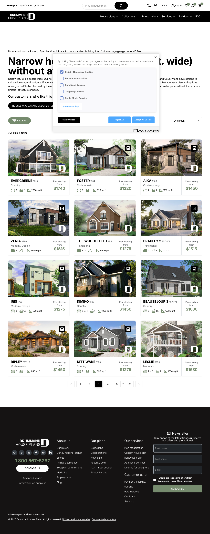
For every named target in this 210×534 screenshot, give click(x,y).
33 (129, 384)
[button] (64, 159)
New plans (97, 457)
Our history (63, 447)
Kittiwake (86, 362)
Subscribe (177, 488)
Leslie (148, 362)
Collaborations (99, 452)
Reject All (119, 120)
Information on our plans (32, 483)
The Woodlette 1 (92, 241)
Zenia (16, 241)
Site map (129, 501)
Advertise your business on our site (26, 514)
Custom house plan (135, 452)
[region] (106, 92)
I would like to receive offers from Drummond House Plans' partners (175, 479)
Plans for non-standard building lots (78, 51)
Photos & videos (100, 472)
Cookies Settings (71, 106)
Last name (161, 458)
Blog (59, 482)
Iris (14, 301)
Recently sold (98, 462)
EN (163, 5)
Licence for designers (136, 467)
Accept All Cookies (143, 120)
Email (158, 469)
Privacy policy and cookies (76, 519)
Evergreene (21, 181)
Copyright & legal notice (104, 519)
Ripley (16, 362)
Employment (64, 477)
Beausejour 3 (155, 301)
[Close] (155, 57)
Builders (185, 16)
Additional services (135, 462)
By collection (47, 51)
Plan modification (133, 447)
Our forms (130, 496)
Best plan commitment (69, 467)
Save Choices (69, 120)
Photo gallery (150, 16)
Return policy (131, 491)
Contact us (32, 468)
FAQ (199, 16)
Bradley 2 (152, 241)
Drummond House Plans (22, 51)
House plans (109, 16)
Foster (83, 181)
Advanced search (32, 478)
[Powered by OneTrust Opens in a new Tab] (145, 130)
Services (168, 16)
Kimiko (83, 301)
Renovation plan (133, 457)
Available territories (67, 462)
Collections (130, 16)
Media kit (62, 472)
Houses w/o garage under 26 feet (33, 105)
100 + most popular (101, 467)
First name (161, 448)
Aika (147, 181)
